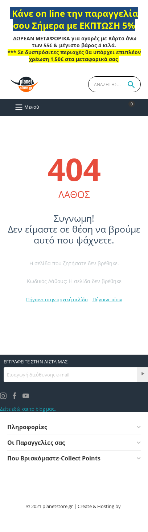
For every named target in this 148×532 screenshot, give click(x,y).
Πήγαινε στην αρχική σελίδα (57, 299)
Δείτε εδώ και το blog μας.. (28, 409)
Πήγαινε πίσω (107, 299)
